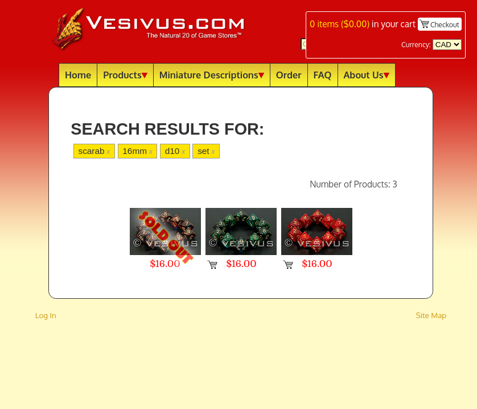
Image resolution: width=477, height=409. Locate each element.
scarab (94, 151)
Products (125, 75)
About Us (366, 75)
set (206, 151)
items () (339, 24)
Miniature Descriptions (211, 75)
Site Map (431, 315)
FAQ (323, 75)
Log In (45, 315)
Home (78, 75)
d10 (175, 151)
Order (289, 75)
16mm (137, 151)
